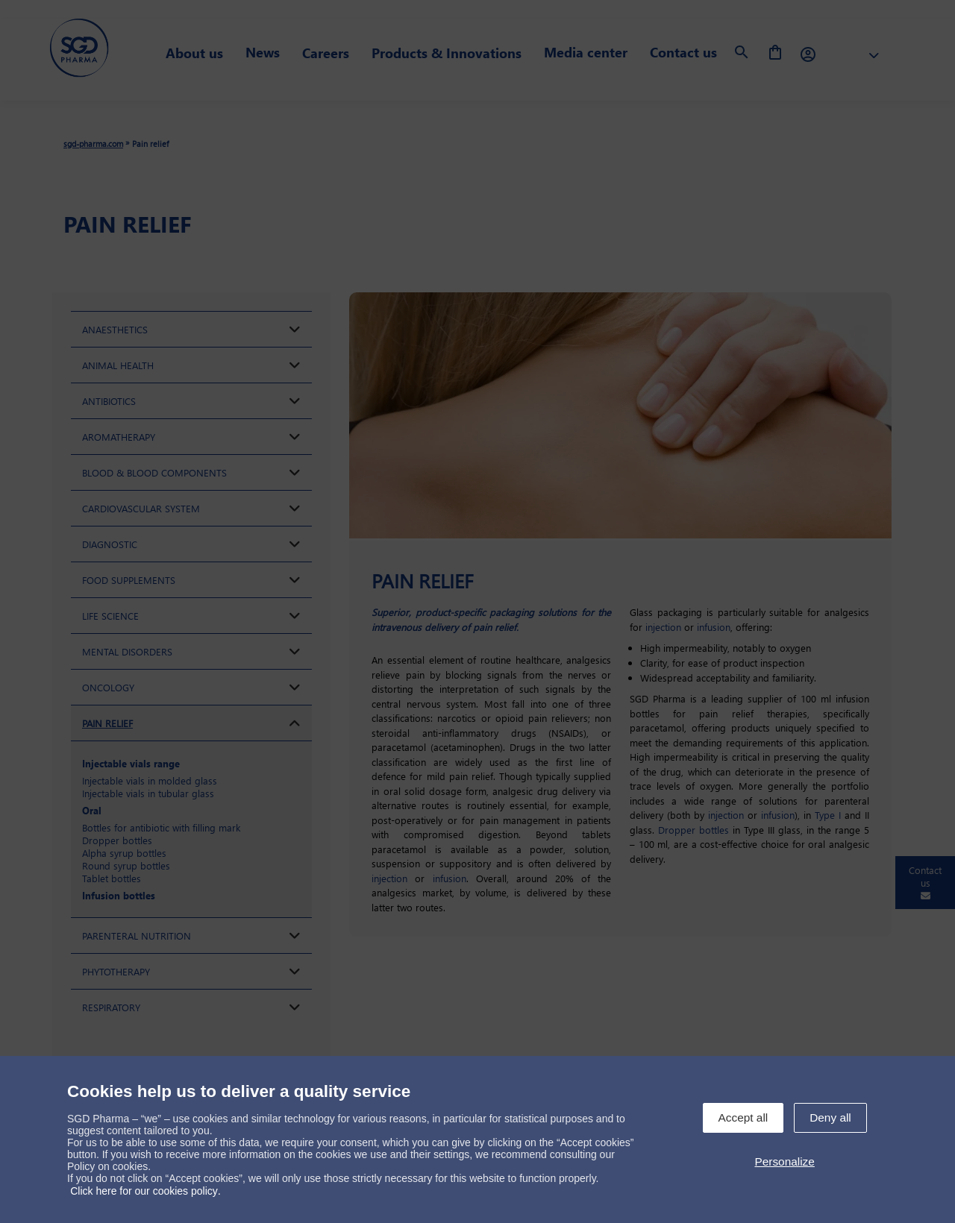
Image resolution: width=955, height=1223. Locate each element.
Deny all (830, 1117)
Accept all (743, 1117)
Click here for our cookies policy (144, 1191)
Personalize (784, 1161)
